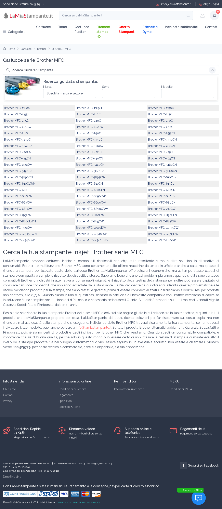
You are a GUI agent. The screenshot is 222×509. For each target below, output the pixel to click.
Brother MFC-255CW (17, 127)
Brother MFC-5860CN (162, 171)
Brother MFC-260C (160, 127)
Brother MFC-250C (160, 120)
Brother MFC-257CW (89, 127)
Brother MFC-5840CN (90, 171)
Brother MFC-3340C (89, 139)
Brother (41, 48)
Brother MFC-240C (88, 120)
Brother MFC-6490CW (91, 196)
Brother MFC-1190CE (161, 108)
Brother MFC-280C (16, 133)
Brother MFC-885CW (162, 221)
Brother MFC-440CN (89, 158)
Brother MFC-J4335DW (163, 227)
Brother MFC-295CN (161, 133)
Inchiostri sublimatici (181, 27)
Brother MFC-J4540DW (19, 240)
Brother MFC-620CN (161, 190)
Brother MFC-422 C (89, 152)
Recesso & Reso (69, 406)
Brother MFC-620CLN (90, 190)
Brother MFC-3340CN (162, 139)
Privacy (7, 401)
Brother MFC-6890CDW (92, 208)
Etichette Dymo (150, 29)
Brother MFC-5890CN (18, 177)
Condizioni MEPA (181, 389)
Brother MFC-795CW (17, 215)
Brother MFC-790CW (162, 208)
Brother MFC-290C (88, 133)
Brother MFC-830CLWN (20, 221)
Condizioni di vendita (72, 389)
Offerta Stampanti (127, 29)
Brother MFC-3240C (17, 139)
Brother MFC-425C (160, 152)
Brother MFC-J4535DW (163, 234)
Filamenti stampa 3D (103, 32)
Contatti (211, 27)
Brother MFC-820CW (90, 215)
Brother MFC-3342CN (18, 145)
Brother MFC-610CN (89, 183)
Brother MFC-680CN (161, 202)
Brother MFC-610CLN (162, 177)
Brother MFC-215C (160, 114)
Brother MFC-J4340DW (91, 234)
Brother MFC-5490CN (18, 171)
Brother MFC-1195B (16, 114)
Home (9, 48)
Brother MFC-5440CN (90, 164)
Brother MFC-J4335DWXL (21, 234)
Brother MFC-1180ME (18, 108)
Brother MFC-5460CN (162, 164)
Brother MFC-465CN (161, 158)
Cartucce (43, 27)
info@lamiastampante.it (173, 4)
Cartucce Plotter (82, 29)
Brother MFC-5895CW (90, 177)
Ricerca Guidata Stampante (29, 70)
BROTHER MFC (61, 48)
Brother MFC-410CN (161, 145)
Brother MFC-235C (16, 120)
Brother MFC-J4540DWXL (93, 240)
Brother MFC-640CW (18, 196)
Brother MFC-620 (15, 190)
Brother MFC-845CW (90, 221)
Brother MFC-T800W (162, 240)
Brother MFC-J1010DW (91, 227)
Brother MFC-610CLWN (19, 183)
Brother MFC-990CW (18, 227)
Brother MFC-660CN (161, 196)
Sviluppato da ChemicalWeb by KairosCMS (79, 502)
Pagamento (65, 395)
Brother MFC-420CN (17, 152)
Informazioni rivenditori (129, 389)
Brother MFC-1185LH (89, 108)
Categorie (13, 32)
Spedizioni (65, 401)
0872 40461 (209, 4)
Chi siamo (9, 389)
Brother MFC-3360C (89, 145)
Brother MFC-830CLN (162, 215)
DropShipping (12, 476)
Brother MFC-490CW (18, 164)
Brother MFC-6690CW (91, 202)
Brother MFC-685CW (18, 208)
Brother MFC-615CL (161, 183)
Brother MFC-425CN (17, 158)
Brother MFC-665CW (18, 202)
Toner (62, 27)
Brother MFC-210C (88, 114)
